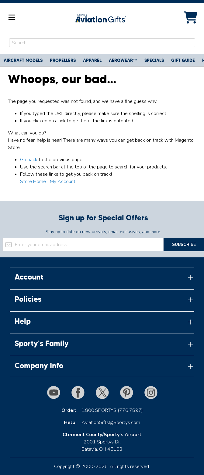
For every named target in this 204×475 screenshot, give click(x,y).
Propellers (63, 60)
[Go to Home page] (100, 18)
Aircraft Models (23, 60)
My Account (62, 181)
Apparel (92, 60)
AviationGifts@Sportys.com (110, 422)
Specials (154, 60)
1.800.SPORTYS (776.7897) (112, 410)
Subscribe (184, 244)
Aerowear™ (123, 60)
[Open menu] (12, 17)
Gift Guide (183, 60)
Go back (28, 159)
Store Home (33, 181)
